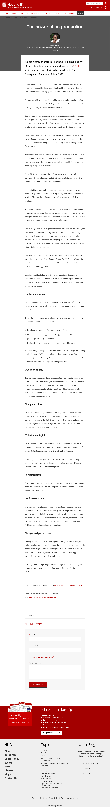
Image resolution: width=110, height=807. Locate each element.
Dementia (44, 766)
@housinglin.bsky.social (88, 763)
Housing (44, 750)
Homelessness (46, 776)
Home (7, 13)
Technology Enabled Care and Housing (54, 763)
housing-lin (84, 768)
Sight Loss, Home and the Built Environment (52, 784)
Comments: (35, 663)
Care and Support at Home (50, 758)
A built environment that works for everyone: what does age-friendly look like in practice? (91, 753)
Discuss (72, 13)
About (14, 13)
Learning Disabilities (48, 773)
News (64, 13)
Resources (24, 13)
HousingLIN (84, 773)
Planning (44, 771)
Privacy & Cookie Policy (57, 798)
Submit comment (37, 685)
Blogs (80, 13)
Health (43, 768)
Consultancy (36, 13)
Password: (34, 645)
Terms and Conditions (39, 798)
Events (47, 13)
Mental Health (46, 779)
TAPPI (76, 66)
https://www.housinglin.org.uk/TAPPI (44, 597)
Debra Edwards (55, 45)
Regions (56, 13)
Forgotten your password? (43, 657)
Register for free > (51, 732)
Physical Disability (47, 781)
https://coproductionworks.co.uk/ (68, 585)
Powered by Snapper (55, 806)
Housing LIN (8, 18)
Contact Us (11, 778)
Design (43, 755)
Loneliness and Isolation (49, 788)
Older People (45, 761)
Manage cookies (72, 798)
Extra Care (44, 753)
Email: (32, 634)
